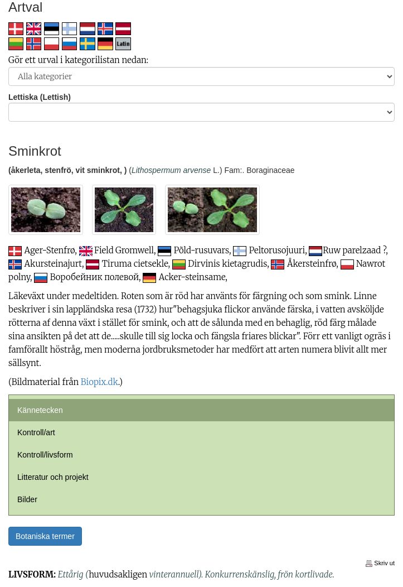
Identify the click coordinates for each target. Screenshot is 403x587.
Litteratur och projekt (53, 477)
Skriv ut (380, 563)
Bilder (27, 499)
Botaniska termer (45, 536)
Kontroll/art (36, 432)
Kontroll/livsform (45, 454)
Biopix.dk (99, 382)
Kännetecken (40, 410)
